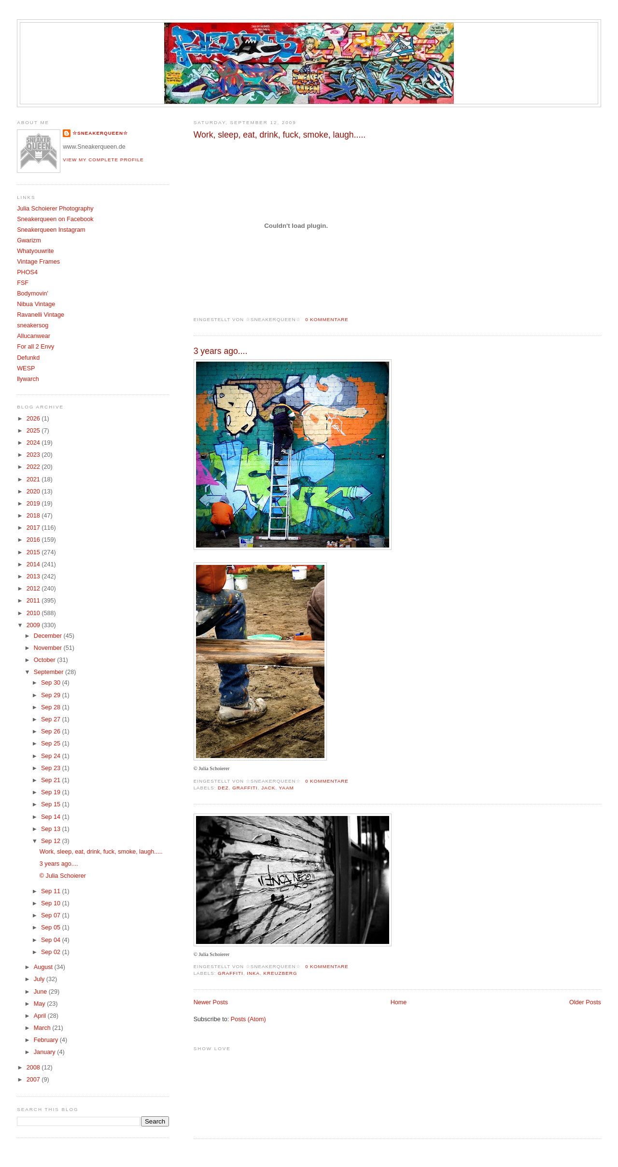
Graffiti (245, 787)
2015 (34, 552)
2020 (34, 491)
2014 (34, 564)
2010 (34, 613)
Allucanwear (33, 336)
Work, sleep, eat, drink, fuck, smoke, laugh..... (280, 135)
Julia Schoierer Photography (55, 208)
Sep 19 (51, 792)
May (40, 1003)
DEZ (223, 787)
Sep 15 (51, 804)
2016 (34, 539)
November (49, 648)
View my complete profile (103, 159)
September (49, 672)
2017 (34, 527)
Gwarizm (29, 240)
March (43, 1028)
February (47, 1040)
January (45, 1052)
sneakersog (32, 325)
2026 (34, 418)
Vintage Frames (38, 261)
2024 (34, 442)
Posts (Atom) (248, 1019)
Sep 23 (51, 768)
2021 (34, 479)
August (44, 967)
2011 (34, 600)
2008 (34, 1067)
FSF (22, 283)
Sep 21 (51, 780)
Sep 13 (51, 829)
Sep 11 (51, 891)
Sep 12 (51, 841)
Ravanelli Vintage (40, 314)
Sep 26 (51, 731)
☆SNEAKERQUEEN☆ (100, 133)
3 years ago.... (221, 351)
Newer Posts (211, 1002)
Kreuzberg (280, 973)
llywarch (28, 379)
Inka (253, 973)
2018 (34, 515)
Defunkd (28, 357)
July (40, 979)
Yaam (286, 787)
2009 (34, 625)
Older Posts (585, 1002)
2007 (34, 1079)
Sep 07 (51, 915)
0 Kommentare (327, 319)
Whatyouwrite (35, 251)
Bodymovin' (32, 293)
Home (399, 1002)
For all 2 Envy (35, 346)
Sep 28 (51, 707)
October (45, 660)
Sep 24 (51, 756)
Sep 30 (51, 682)
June (41, 991)
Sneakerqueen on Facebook (55, 219)
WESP (26, 368)
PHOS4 (27, 272)
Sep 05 (51, 927)
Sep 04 (51, 940)
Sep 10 (51, 903)
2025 (34, 430)
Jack (268, 787)
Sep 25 (51, 743)
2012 (34, 588)
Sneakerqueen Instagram (51, 229)
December (49, 636)
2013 (34, 576)
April (41, 1015)
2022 (34, 467)
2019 (34, 503)
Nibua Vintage (36, 304)
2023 (34, 454)
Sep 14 (51, 817)
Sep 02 (51, 952)
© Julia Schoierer (63, 875)
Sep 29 (51, 695)
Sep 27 (51, 719)
